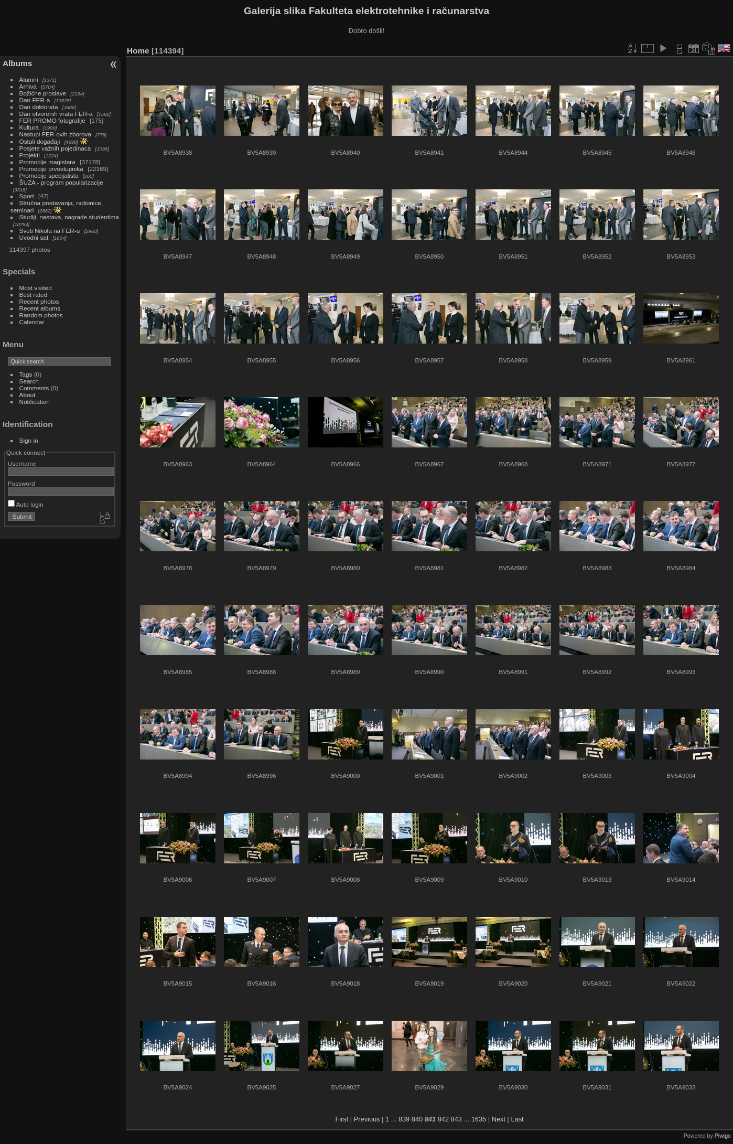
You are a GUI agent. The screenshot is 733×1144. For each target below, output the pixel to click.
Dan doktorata (38, 106)
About (27, 394)
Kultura (29, 127)
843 (456, 1119)
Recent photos (39, 301)
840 (417, 1119)
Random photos (41, 315)
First (341, 1119)
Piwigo (723, 1135)
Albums (17, 63)
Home (138, 50)
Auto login (26, 504)
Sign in (28, 440)
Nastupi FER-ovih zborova (55, 134)
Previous (367, 1119)
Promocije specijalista (49, 175)
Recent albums (39, 308)
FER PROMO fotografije (52, 120)
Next (498, 1119)
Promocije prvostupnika (51, 168)
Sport (26, 196)
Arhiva (28, 86)
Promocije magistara (47, 161)
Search (29, 381)
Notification (34, 401)
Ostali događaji (39, 141)
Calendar (32, 321)
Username (22, 463)
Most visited (35, 287)
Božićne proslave (43, 93)
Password (21, 483)
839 (403, 1119)
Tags (26, 374)
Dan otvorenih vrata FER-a (56, 113)
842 (443, 1119)
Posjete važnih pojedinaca (55, 148)
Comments (34, 387)
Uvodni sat (34, 237)
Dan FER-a (34, 100)
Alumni (28, 79)
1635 (478, 1119)
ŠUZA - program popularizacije (61, 182)
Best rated (33, 294)
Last (517, 1119)
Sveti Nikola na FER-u (49, 230)
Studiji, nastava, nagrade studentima (69, 216)
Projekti (29, 155)
